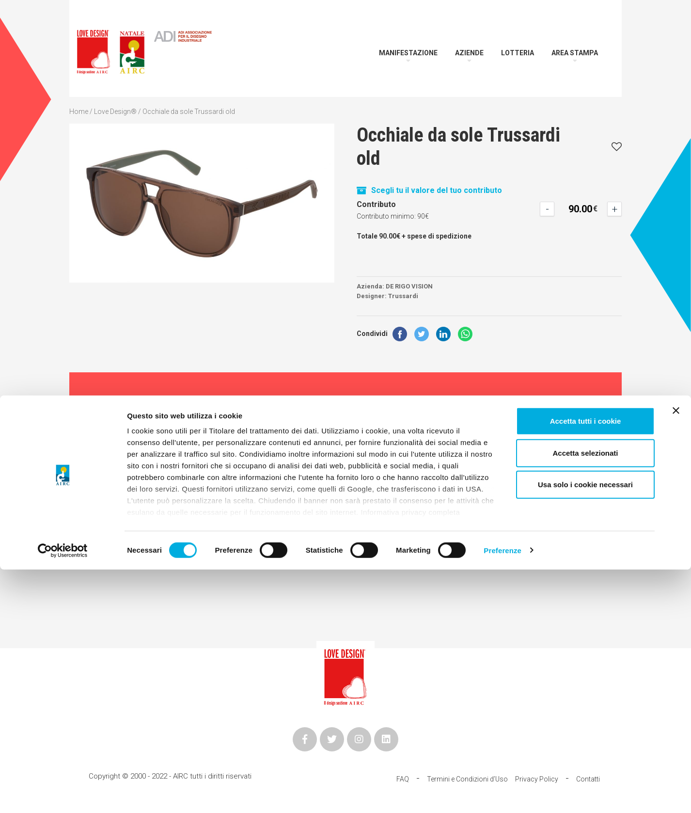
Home (78, 111)
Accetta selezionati (585, 696)
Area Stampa (574, 53)
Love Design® (115, 111)
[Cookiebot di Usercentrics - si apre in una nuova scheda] (62, 794)
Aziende (469, 53)
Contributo (376, 204)
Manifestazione (408, 53)
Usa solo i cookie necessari (585, 728)
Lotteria (517, 53)
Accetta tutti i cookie (585, 665)
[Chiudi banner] (676, 654)
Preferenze (502, 794)
